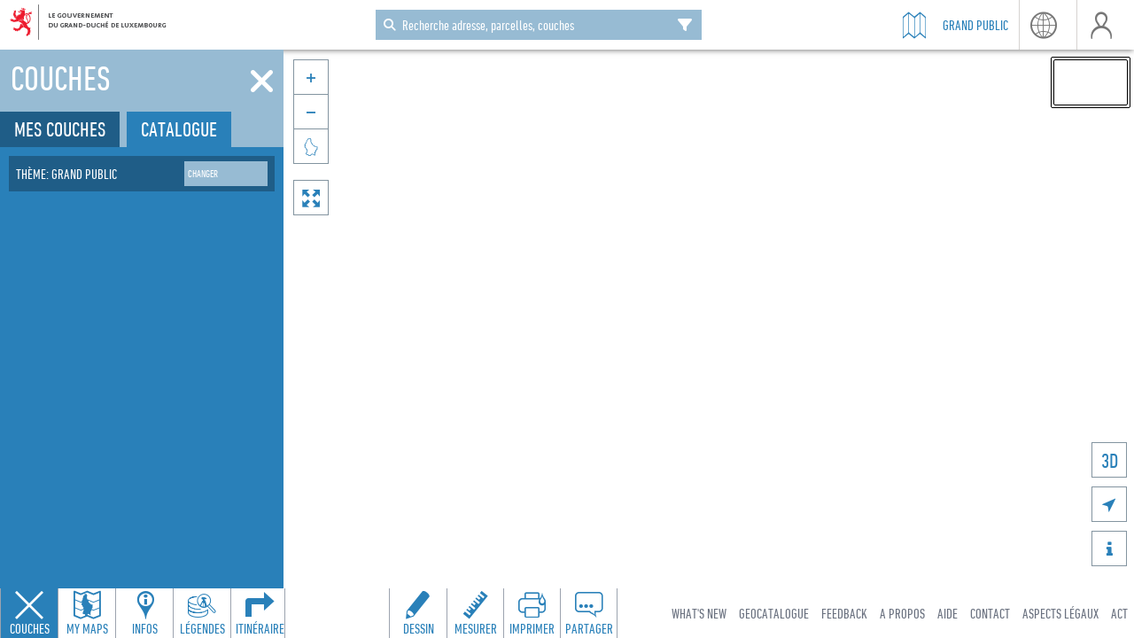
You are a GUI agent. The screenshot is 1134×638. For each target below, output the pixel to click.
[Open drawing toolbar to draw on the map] (418, 613)
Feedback (844, 613)
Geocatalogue (774, 613)
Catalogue (179, 129)
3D (1109, 460)
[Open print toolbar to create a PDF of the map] (531, 613)
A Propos (902, 613)
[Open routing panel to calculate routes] (259, 613)
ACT (1119, 613)
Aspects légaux (1060, 613)
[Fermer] (262, 81)
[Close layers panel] (29, 613)
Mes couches (59, 129)
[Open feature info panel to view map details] (144, 613)
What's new (699, 613)
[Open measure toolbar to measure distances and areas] (475, 613)
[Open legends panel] (202, 613)
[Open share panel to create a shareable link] (588, 613)
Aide (947, 613)
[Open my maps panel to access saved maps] (86, 613)
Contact (990, 613)
